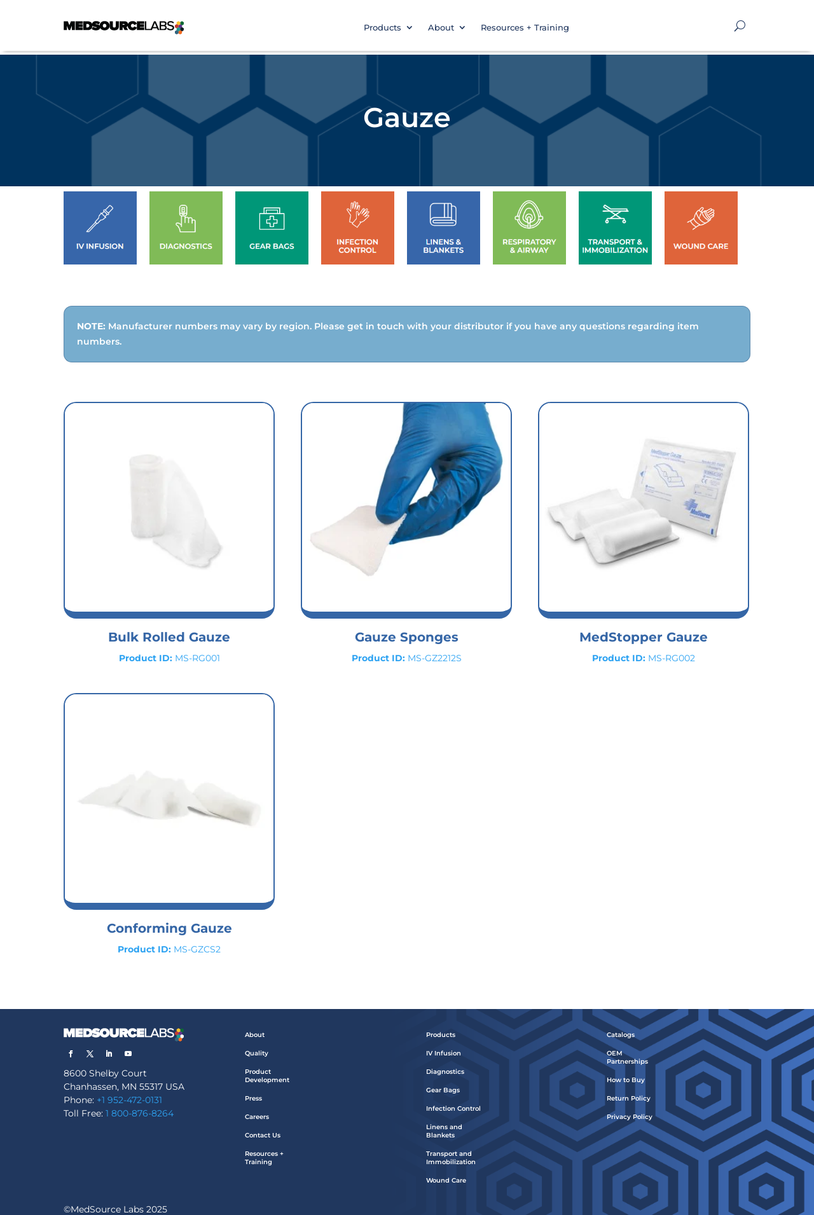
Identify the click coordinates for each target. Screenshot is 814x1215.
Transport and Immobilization (451, 1145)
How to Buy (626, 1067)
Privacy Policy (629, 1104)
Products (382, 27)
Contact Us (262, 1122)
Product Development (267, 1063)
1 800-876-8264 (140, 1100)
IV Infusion (443, 1040)
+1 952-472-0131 (129, 1087)
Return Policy (629, 1085)
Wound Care (446, 1168)
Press (253, 1085)
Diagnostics (445, 1059)
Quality (256, 1040)
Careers (257, 1104)
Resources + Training (525, 27)
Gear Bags (443, 1077)
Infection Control (453, 1096)
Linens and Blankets (444, 1118)
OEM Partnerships (627, 1044)
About (441, 27)
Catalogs (621, 1022)
